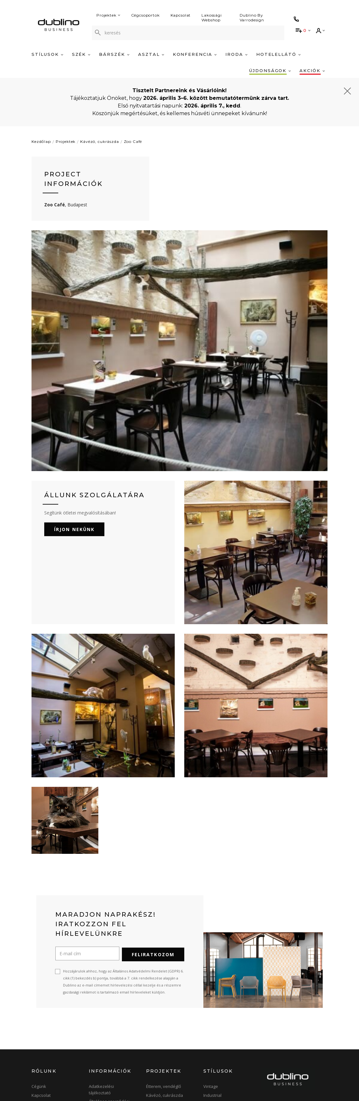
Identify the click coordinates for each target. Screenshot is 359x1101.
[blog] (306, 1079)
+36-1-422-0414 (281, 1031)
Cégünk (39, 993)
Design (210, 1019)
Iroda (236, 54)
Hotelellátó (278, 54)
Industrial (212, 1002)
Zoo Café (133, 141)
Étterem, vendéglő (163, 993)
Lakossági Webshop (211, 17)
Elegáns (211, 1054)
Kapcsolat (181, 15)
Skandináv (213, 1045)
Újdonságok (270, 70)
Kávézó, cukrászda (99, 141)
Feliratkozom (153, 861)
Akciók (312, 70)
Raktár (38, 1019)
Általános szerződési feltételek (109, 1011)
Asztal (151, 54)
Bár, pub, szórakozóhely (169, 1010)
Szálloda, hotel (160, 1019)
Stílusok (47, 54)
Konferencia (195, 54)
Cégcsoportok (145, 15)
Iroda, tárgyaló (160, 1028)
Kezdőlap (41, 141)
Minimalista (214, 1037)
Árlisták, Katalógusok (109, 1053)
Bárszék (114, 54)
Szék (81, 54)
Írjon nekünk (74, 437)
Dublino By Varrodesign (252, 17)
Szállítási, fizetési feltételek (105, 1041)
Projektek (108, 15)
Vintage (210, 993)
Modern (211, 1028)
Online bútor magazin (52, 1028)
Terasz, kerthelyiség (165, 1045)
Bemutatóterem (47, 1010)
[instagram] (287, 1079)
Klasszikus (213, 1010)
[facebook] (267, 1079)
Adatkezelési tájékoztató (101, 996)
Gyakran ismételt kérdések (105, 1026)
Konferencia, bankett (166, 1037)
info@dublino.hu (287, 1038)
